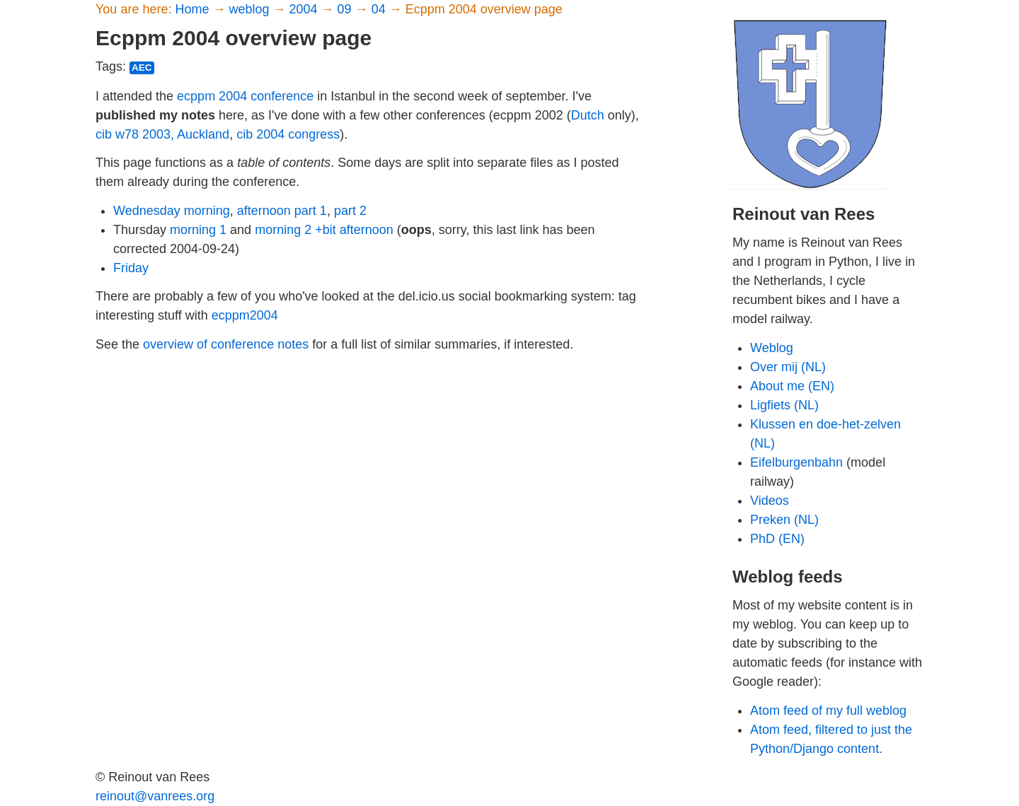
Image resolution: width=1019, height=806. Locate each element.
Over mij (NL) (788, 367)
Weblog (771, 348)
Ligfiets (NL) (784, 405)
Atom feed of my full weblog (828, 710)
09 (346, 9)
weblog (250, 9)
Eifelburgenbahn (796, 462)
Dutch (587, 115)
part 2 (350, 211)
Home (193, 9)
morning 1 (198, 230)
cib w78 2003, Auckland (162, 134)
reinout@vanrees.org (155, 796)
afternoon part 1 (282, 211)
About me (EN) (792, 386)
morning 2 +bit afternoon (324, 230)
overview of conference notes (226, 344)
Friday (131, 268)
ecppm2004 (245, 315)
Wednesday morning (171, 211)
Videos (769, 500)
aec (142, 67)
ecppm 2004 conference (245, 96)
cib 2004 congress (288, 134)
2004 (305, 9)
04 (380, 9)
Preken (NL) (784, 520)
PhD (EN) (777, 539)
